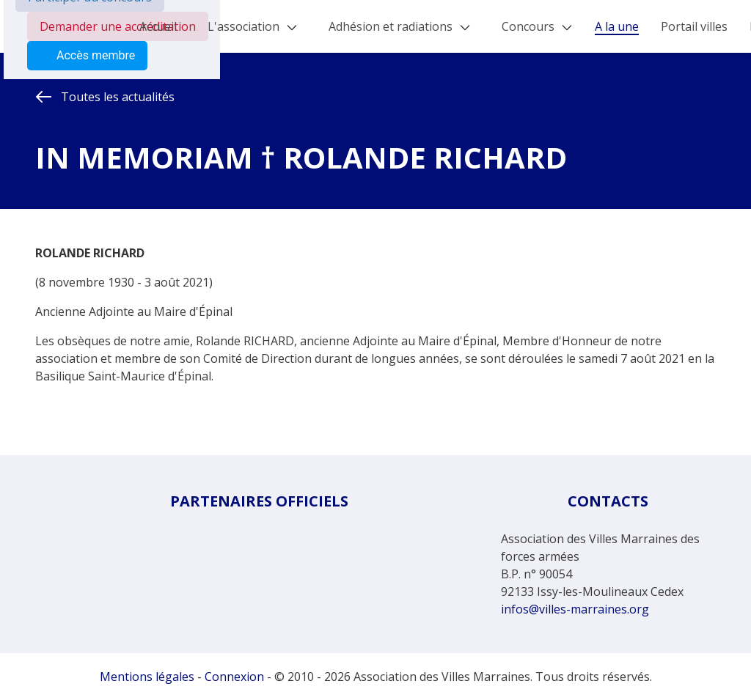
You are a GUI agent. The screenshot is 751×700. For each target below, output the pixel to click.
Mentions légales (147, 676)
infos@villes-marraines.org (575, 609)
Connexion (234, 676)
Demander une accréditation (118, 26)
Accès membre (87, 56)
